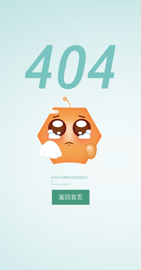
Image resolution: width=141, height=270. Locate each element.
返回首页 (71, 197)
